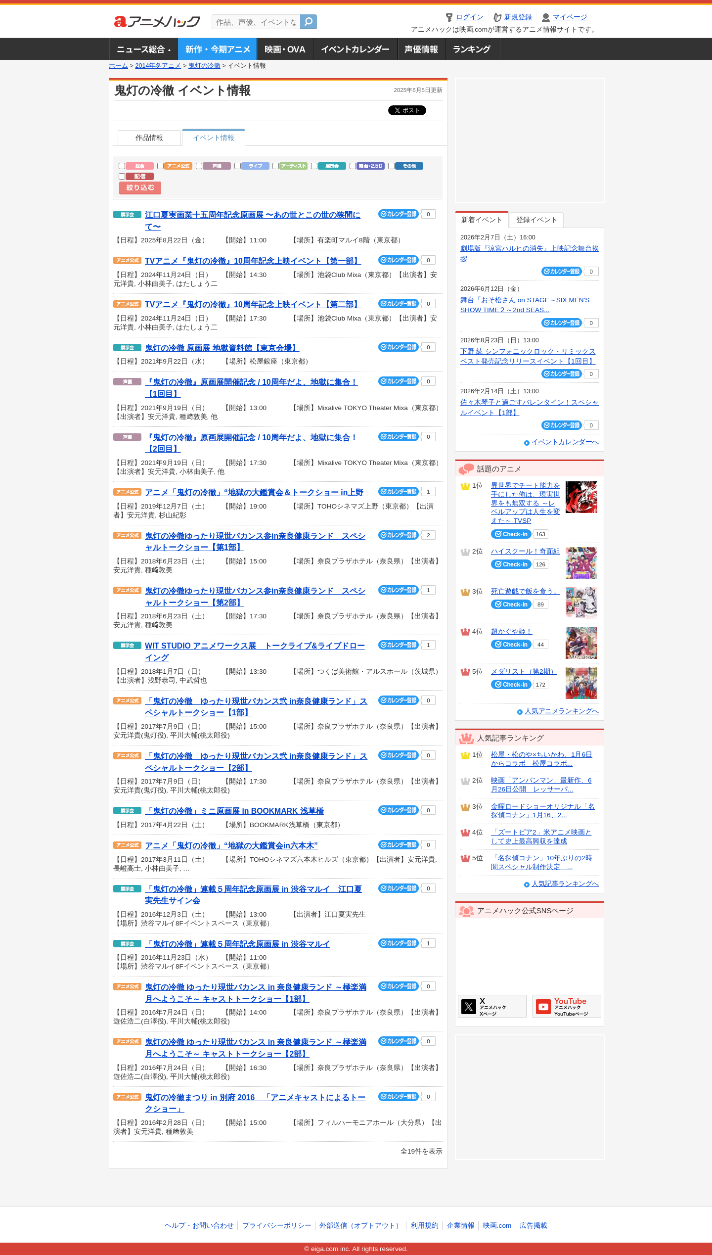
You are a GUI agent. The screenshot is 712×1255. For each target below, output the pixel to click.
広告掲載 (533, 1225)
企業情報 (461, 1225)
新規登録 (518, 17)
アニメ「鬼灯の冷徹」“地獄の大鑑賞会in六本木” (231, 845)
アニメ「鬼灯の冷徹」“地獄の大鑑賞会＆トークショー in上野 (254, 492)
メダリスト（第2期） (524, 671)
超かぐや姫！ (512, 631)
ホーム (118, 65)
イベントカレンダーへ (565, 442)
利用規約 (425, 1225)
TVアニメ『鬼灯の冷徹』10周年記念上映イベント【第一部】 (253, 261)
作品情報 (149, 137)
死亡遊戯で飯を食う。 (525, 591)
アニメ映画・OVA (285, 49)
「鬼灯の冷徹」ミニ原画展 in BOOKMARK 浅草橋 (234, 811)
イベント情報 (213, 137)
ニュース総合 (143, 49)
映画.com (497, 1225)
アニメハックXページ (492, 1006)
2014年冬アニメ (158, 65)
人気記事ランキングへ (565, 883)
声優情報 (421, 49)
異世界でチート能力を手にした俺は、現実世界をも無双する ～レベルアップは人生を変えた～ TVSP (525, 503)
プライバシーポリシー (277, 1225)
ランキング (473, 49)
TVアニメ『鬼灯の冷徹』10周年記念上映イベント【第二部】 (253, 304)
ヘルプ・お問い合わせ (199, 1225)
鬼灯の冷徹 (204, 65)
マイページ (570, 17)
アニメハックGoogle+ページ (567, 1006)
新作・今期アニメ (217, 49)
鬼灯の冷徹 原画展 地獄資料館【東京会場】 (222, 348)
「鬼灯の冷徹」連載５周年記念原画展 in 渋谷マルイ (237, 944)
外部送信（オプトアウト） (360, 1225)
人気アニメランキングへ (562, 711)
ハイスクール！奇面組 (525, 551)
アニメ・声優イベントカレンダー (355, 49)
